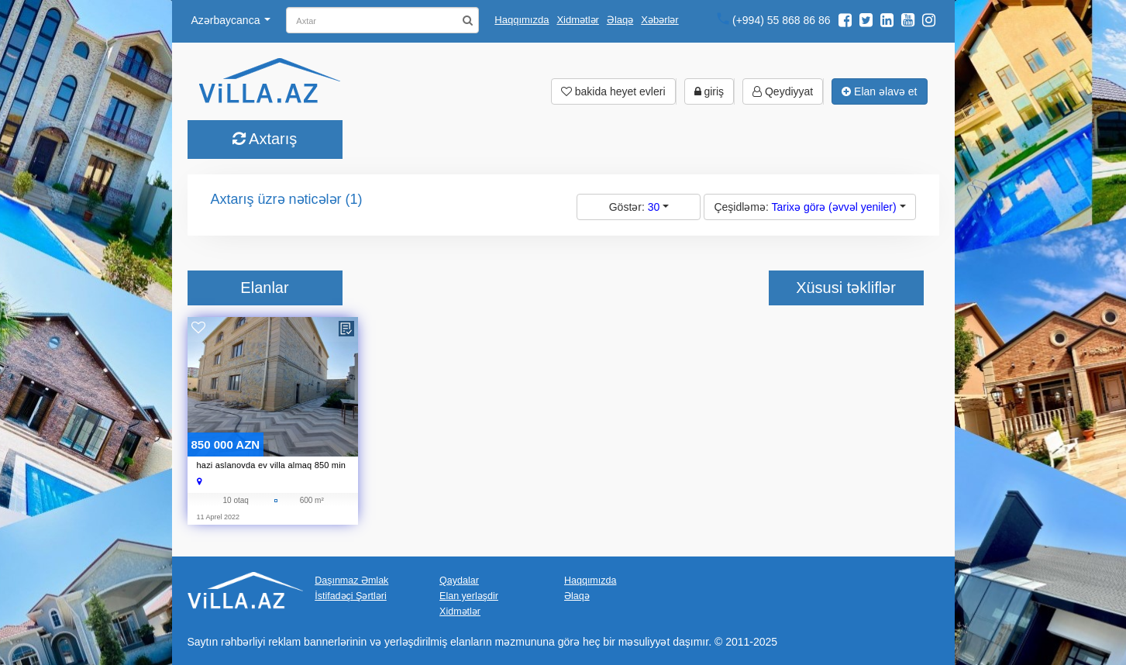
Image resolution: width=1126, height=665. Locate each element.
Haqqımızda (521, 20)
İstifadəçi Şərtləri (351, 596)
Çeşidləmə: (809, 207)
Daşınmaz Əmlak (351, 580)
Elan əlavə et (879, 91)
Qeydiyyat (782, 91)
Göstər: (639, 207)
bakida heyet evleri (613, 91)
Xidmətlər (577, 20)
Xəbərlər (659, 20)
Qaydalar (459, 580)
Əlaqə (620, 20)
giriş (709, 91)
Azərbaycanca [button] (231, 20)
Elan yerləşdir (468, 596)
